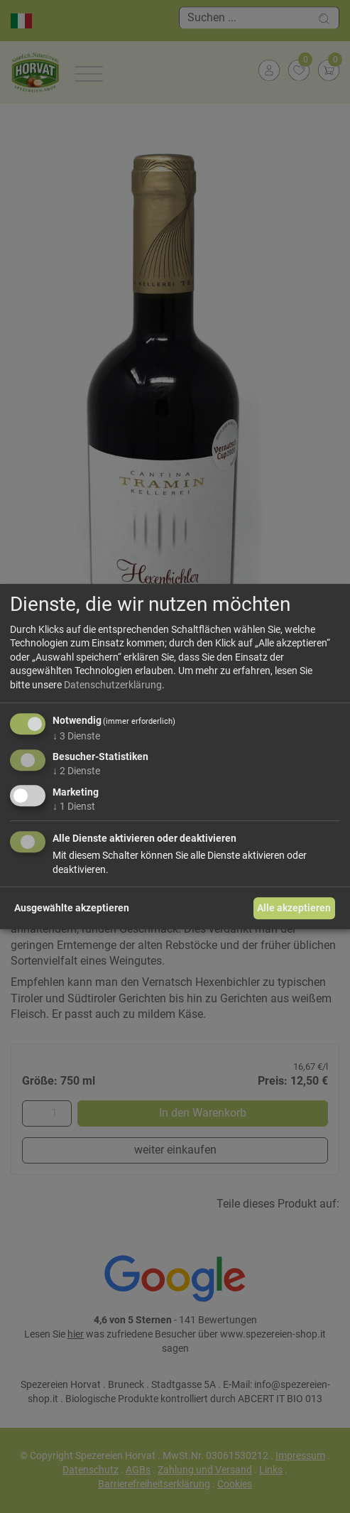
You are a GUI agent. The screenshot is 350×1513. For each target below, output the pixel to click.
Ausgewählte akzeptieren (71, 907)
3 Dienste (76, 736)
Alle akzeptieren (294, 907)
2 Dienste (76, 770)
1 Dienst (74, 806)
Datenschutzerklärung (113, 684)
